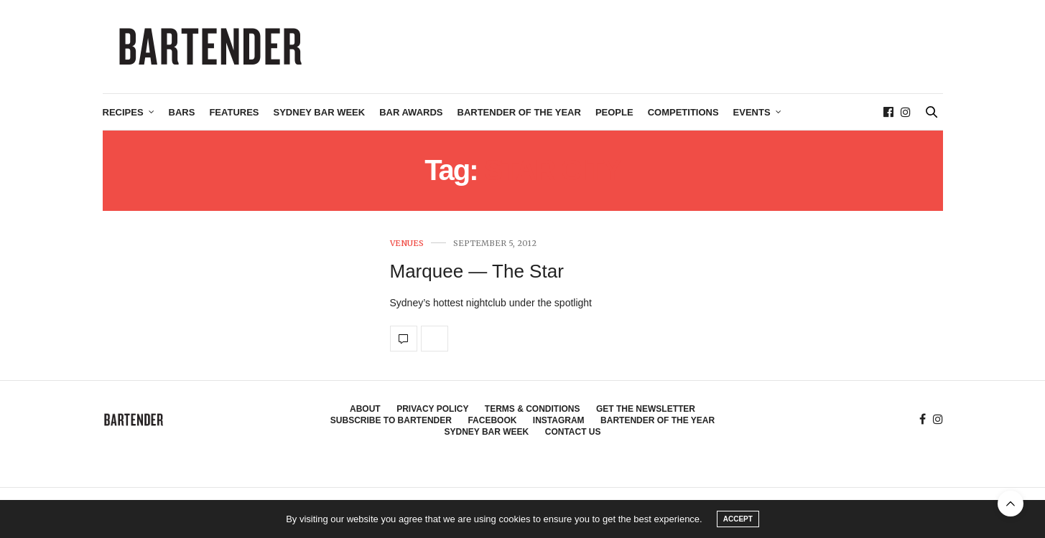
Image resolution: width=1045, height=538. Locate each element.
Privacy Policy (432, 409)
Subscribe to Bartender (391, 420)
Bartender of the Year (519, 112)
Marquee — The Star (477, 271)
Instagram (559, 420)
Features (234, 112)
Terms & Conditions (532, 409)
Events (752, 112)
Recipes (123, 112)
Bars (182, 112)
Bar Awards (410, 112)
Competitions (683, 112)
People (614, 112)
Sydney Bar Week (320, 112)
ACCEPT (738, 519)
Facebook (492, 420)
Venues (407, 243)
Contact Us (573, 432)
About (365, 409)
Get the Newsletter (645, 409)
